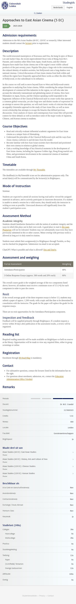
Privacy (42, 596)
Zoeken (39, 13)
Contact (51, 596)
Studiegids (69, 2)
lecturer (28, 43)
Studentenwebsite (29, 596)
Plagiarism (7, 230)
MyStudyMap (24, 358)
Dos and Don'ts (49, 250)
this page (65, 227)
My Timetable (39, 170)
